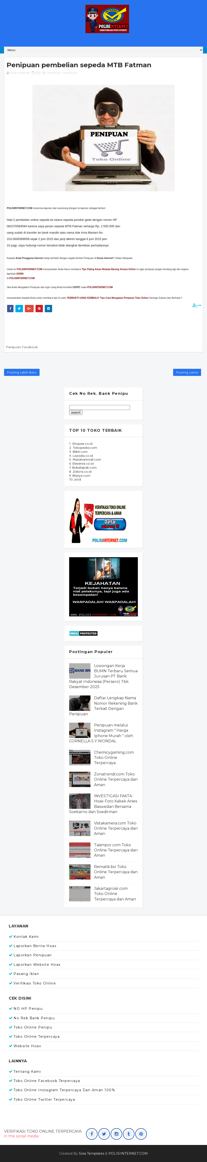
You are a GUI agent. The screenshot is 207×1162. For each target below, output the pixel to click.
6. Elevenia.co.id (81, 463)
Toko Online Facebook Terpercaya (47, 1081)
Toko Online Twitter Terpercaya (44, 1099)
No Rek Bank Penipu (34, 1018)
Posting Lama (187, 372)
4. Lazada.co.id (81, 456)
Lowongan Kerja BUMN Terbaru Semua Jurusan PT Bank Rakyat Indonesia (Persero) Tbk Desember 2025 (103, 676)
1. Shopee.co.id (80, 443)
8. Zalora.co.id (80, 471)
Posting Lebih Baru (21, 372)
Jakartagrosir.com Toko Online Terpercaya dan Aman (115, 893)
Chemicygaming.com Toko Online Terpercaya (114, 757)
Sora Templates (91, 1153)
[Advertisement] (91, 327)
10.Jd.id (75, 479)
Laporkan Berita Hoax (35, 946)
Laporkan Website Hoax (37, 964)
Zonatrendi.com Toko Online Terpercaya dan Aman (116, 779)
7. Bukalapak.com (83, 467)
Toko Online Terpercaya (37, 1036)
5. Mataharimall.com (85, 459)
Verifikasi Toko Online (35, 983)
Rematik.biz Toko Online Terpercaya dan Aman (116, 872)
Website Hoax (27, 1046)
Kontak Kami (26, 937)
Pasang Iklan (26, 974)
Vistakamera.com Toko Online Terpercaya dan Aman (116, 828)
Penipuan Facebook (62, 73)
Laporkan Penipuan (33, 955)
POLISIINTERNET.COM (22, 278)
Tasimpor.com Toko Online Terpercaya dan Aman (116, 850)
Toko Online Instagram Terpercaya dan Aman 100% (64, 1090)
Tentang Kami (27, 1071)
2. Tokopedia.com (83, 447)
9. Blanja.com (79, 475)
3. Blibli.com (78, 452)
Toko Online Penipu (33, 1027)
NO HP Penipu (28, 1008)
